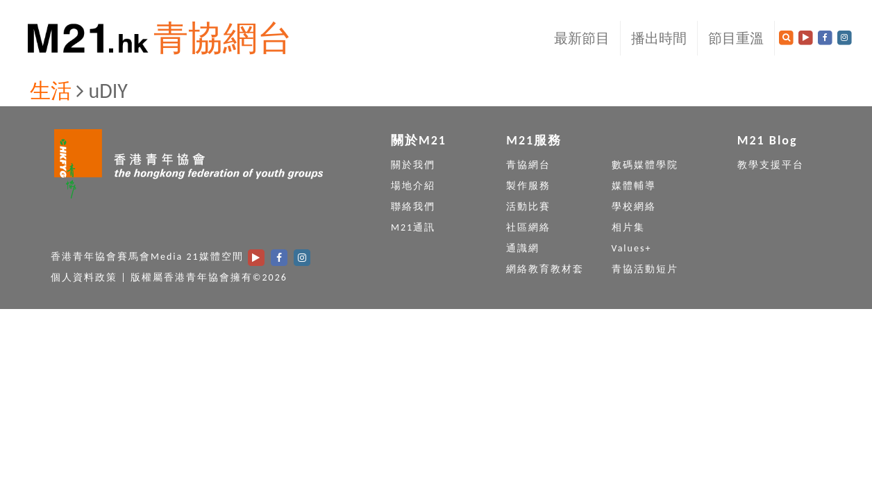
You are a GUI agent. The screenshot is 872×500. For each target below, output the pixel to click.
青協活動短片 (645, 269)
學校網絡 (634, 206)
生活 (51, 90)
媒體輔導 (634, 186)
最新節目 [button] (582, 38)
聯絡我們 (413, 206)
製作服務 (528, 186)
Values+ (632, 248)
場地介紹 (413, 186)
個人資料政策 (84, 277)
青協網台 (222, 38)
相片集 (628, 227)
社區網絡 (528, 227)
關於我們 (413, 165)
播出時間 (659, 38)
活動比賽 (528, 206)
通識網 (522, 248)
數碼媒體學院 (645, 165)
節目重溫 (736, 38)
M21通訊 (413, 227)
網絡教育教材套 (545, 269)
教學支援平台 (770, 165)
